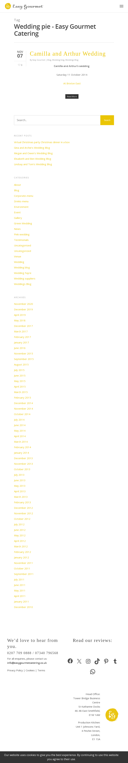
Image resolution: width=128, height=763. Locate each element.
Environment (21, 206)
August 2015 (21, 364)
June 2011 (20, 585)
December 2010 (23, 607)
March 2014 (21, 441)
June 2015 (20, 375)
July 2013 (19, 474)
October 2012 (22, 518)
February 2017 (22, 337)
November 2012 (23, 513)
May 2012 (20, 535)
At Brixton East (72, 83)
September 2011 (24, 574)
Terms (41, 670)
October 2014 (22, 414)
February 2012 (22, 552)
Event (17, 212)
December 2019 (23, 309)
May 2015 (20, 381)
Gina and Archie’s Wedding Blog (32, 147)
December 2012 (23, 507)
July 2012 (19, 524)
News (17, 229)
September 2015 (24, 359)
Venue (17, 256)
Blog (49, 60)
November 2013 (23, 463)
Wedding (19, 262)
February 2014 (22, 447)
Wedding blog (58, 60)
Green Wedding (23, 223)
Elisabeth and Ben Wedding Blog (32, 158)
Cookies (30, 670)
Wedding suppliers (24, 278)
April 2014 (20, 436)
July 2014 (19, 419)
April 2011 (20, 596)
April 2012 (20, 541)
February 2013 (22, 502)
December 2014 (23, 403)
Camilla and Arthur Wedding (68, 53)
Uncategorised (22, 245)
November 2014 (23, 408)
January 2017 (21, 342)
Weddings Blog (71, 60)
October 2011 (22, 568)
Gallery (18, 217)
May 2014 (20, 430)
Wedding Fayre (22, 273)
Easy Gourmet (38, 60)
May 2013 (20, 485)
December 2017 (23, 326)
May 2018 (20, 320)
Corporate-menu (23, 195)
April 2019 (20, 315)
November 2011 (23, 563)
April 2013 (20, 491)
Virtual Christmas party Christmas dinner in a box (42, 142)
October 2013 (22, 469)
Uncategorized (22, 251)
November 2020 (23, 304)
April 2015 (20, 386)
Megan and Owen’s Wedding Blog (33, 153)
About (17, 184)
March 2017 (21, 331)
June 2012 (20, 529)
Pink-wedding (22, 234)
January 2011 (21, 601)
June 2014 (20, 425)
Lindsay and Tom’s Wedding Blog (33, 164)
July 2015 (19, 370)
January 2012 (21, 557)
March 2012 (21, 546)
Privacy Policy (15, 670)
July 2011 (19, 579)
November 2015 (23, 353)
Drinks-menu (21, 201)
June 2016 (20, 348)
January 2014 (21, 452)
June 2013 (20, 480)
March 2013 (21, 496)
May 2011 (20, 590)
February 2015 (22, 397)
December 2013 (23, 458)
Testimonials (21, 240)
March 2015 (21, 392)
